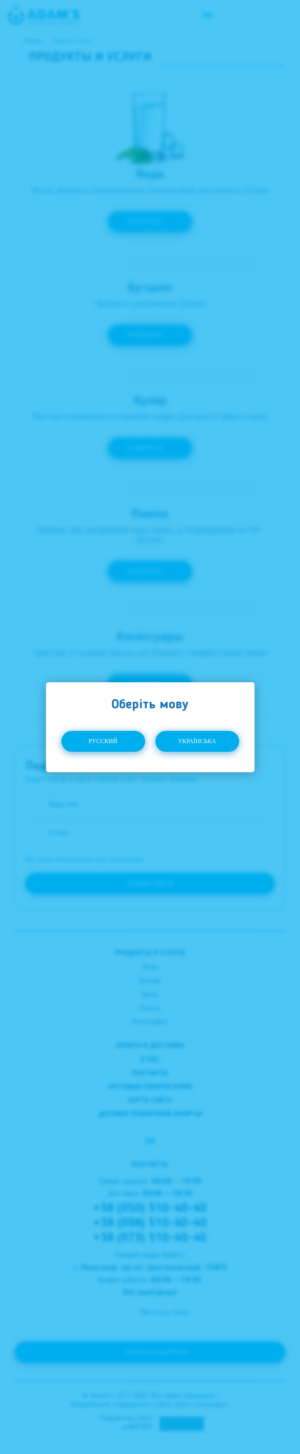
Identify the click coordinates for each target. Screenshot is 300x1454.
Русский (102, 741)
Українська (197, 741)
